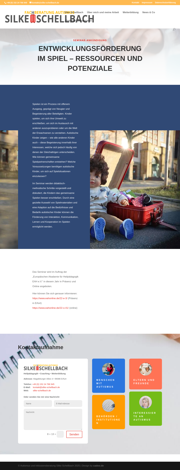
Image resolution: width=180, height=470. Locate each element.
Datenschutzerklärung (165, 3)
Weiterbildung (131, 12)
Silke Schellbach (73, 12)
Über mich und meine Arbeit (103, 12)
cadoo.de (98, 465)
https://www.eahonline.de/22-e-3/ (49, 298)
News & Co (148, 12)
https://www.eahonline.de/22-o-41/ (50, 308)
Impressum (147, 3)
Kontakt (135, 3)
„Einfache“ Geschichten (78, 21)
